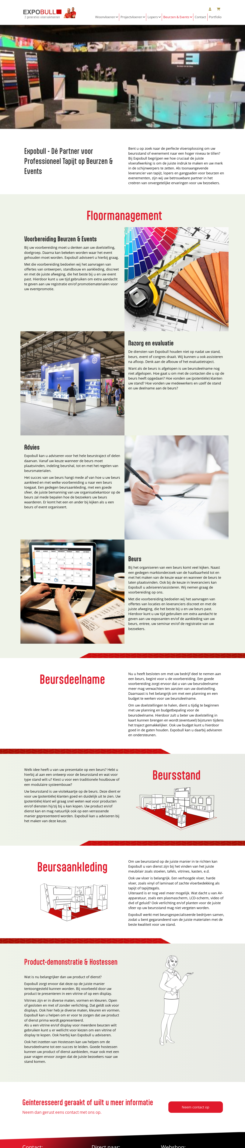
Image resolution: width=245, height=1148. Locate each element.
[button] (117, 17)
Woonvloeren (105, 17)
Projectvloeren (131, 17)
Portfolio (215, 17)
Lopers (153, 17)
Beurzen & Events (176, 17)
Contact (200, 17)
